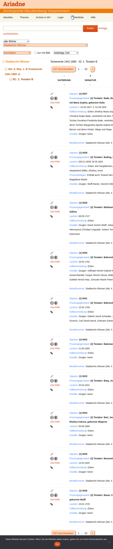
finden (90, 28)
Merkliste (77, 17)
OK (57, 544)
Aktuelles (8, 17)
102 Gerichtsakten (63, 69)
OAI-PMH (55, 102)
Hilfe (93, 17)
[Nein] (109, 542)
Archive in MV (43, 17)
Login (61, 17)
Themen (24, 17)
